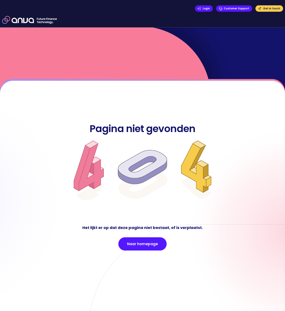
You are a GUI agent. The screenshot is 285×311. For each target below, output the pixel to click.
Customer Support (236, 8)
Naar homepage (142, 243)
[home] (29, 20)
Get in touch (271, 8)
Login (206, 8)
